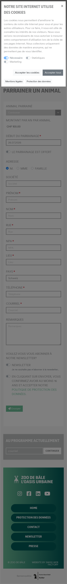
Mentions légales (13, 81)
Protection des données (39, 81)
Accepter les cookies (27, 72)
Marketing (15, 61)
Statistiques (38, 57)
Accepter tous (53, 72)
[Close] (62, 5)
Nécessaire (16, 57)
